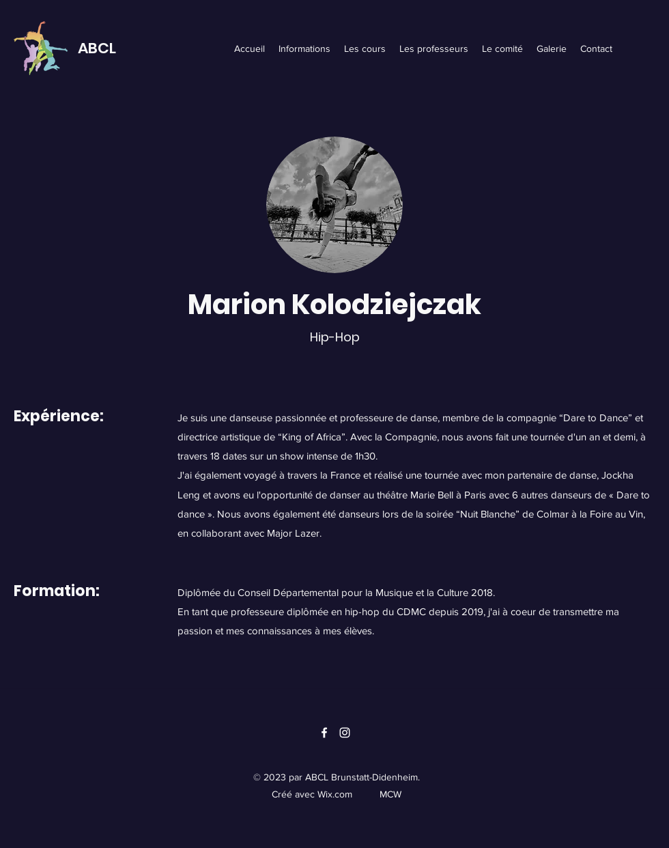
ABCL (97, 48)
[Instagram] (345, 732)
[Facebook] (324, 732)
